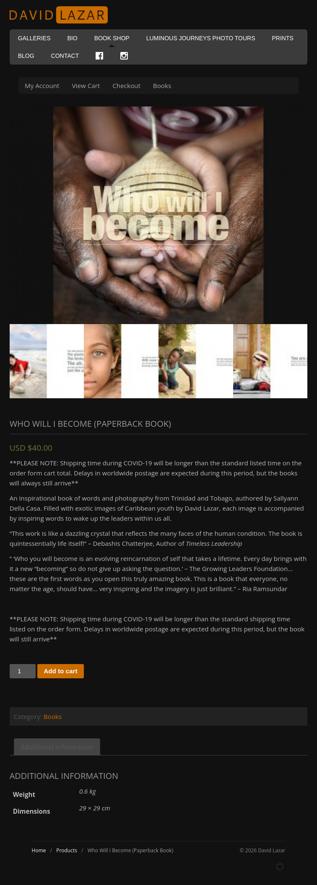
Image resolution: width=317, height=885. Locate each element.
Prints (282, 38)
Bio (73, 38)
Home (39, 850)
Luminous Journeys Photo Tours (200, 38)
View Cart (86, 85)
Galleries (34, 38)
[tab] (57, 746)
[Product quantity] (23, 671)
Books (162, 85)
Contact (65, 55)
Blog (26, 55)
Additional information (57, 747)
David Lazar (62, 14)
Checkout (126, 85)
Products (66, 850)
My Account (42, 85)
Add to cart (60, 671)
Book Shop (112, 38)
